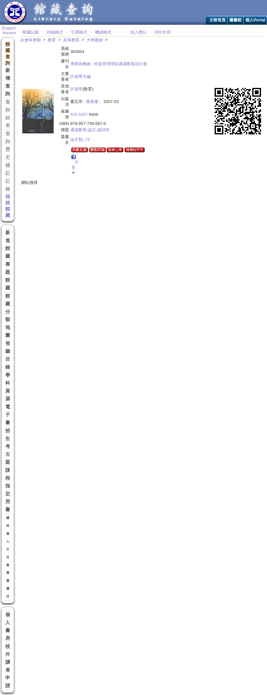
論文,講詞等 (98, 129)
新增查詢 (7, 82)
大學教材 (95, 40)
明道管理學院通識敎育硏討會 (120, 64)
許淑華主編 (80, 76)
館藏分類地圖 (7, 316)
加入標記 (138, 32)
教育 (52, 40)
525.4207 (79, 114)
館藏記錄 (31, 32)
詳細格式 (55, 32)
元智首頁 (217, 20)
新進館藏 (7, 244)
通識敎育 (78, 129)
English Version (9, 30)
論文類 (76, 139)
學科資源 (7, 387)
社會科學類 (30, 40)
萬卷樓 (92, 101)
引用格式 (79, 32)
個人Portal (255, 20)
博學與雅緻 (80, 64)
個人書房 (7, 626)
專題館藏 (7, 276)
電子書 (7, 414)
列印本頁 (162, 32)
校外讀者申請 (7, 666)
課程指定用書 (7, 490)
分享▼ (75, 167)
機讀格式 (103, 32)
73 (87, 139)
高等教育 (71, 40)
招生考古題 (7, 446)
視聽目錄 (7, 355)
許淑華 (76, 89)
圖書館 (235, 20)
